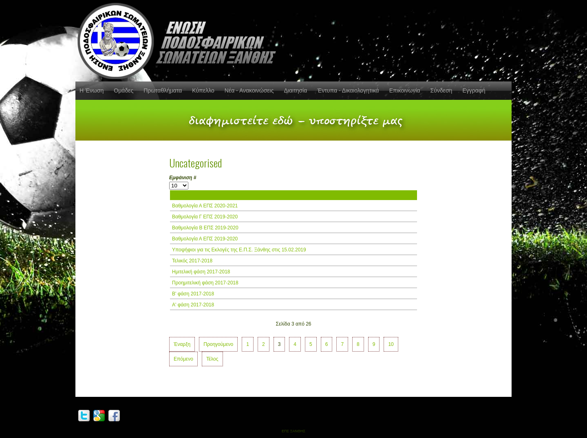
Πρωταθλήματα (162, 90)
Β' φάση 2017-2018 (193, 294)
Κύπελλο (203, 90)
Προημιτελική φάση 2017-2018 (205, 283)
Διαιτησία (295, 90)
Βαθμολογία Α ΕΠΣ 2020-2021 (205, 206)
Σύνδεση (441, 90)
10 (390, 344)
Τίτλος (179, 195)
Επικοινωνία (404, 90)
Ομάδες (123, 90)
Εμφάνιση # (182, 177)
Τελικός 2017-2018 (192, 261)
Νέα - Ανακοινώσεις (249, 90)
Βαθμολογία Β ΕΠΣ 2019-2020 (205, 228)
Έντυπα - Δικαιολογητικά (348, 90)
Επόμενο (183, 359)
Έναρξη (182, 344)
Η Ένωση (91, 90)
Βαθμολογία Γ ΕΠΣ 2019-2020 (205, 217)
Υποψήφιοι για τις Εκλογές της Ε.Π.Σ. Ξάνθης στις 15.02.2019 (239, 250)
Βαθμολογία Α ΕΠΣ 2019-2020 (205, 239)
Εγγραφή (473, 90)
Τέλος (212, 359)
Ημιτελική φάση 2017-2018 (201, 272)
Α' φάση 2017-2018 (193, 305)
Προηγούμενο (218, 344)
